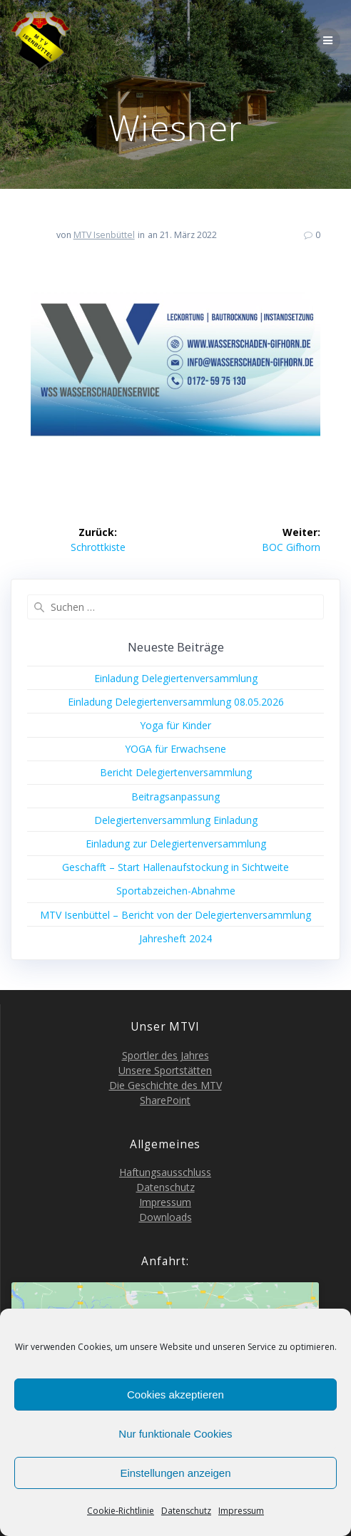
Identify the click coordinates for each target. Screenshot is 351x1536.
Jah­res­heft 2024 (175, 938)
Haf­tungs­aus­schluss (165, 1172)
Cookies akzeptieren (175, 1394)
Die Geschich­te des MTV (165, 1085)
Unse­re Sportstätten (165, 1070)
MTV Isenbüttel (104, 235)
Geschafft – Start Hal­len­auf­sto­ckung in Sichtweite (175, 867)
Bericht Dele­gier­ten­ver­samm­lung (176, 772)
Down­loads (165, 1217)
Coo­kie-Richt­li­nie (120, 1511)
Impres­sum (241, 1511)
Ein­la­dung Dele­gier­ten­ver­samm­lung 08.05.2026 (176, 701)
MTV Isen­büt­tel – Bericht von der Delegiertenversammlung (175, 915)
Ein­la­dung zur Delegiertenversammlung (176, 843)
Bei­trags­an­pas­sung (175, 796)
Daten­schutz (186, 1511)
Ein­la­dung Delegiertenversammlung (176, 678)
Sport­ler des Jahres (165, 1055)
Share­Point (165, 1100)
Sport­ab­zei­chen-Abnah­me (175, 890)
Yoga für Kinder (175, 725)
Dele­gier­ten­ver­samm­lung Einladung (176, 820)
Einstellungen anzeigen (175, 1473)
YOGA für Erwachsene (175, 749)
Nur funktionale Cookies (175, 1434)
